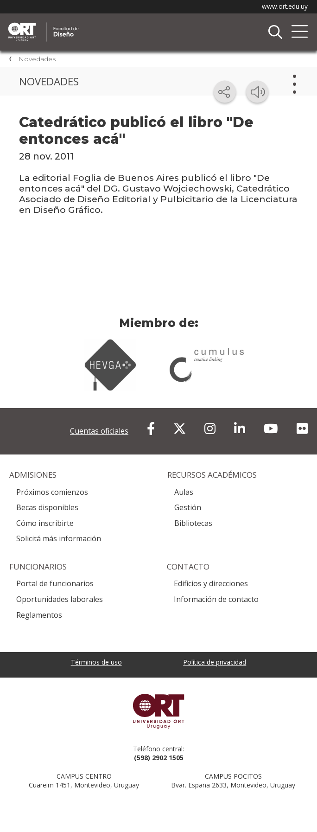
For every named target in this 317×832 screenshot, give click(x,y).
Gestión (187, 507)
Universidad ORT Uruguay (158, 711)
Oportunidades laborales (59, 599)
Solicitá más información (58, 538)
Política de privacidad (214, 662)
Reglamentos (39, 615)
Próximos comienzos (52, 492)
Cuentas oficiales (99, 431)
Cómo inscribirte (45, 523)
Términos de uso (96, 662)
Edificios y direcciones (211, 583)
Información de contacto (216, 599)
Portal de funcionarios (55, 583)
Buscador (275, 32)
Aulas (183, 492)
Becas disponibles (47, 507)
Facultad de (104, 23)
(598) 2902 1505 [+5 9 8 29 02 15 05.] (159, 757)
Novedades (37, 59)
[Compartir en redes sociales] (225, 92)
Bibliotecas (193, 523)
